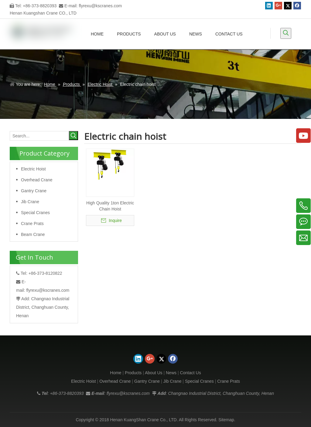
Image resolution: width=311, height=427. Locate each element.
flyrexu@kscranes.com (100, 5)
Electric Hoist (33, 168)
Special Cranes (35, 212)
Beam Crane (33, 234)
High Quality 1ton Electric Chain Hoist (110, 205)
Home (115, 372)
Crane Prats (32, 223)
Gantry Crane (33, 190)
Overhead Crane (37, 179)
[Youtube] (303, 135)
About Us (153, 372)
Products (133, 372)
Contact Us (190, 372)
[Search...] (39, 136)
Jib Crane (30, 201)
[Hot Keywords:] (285, 33)
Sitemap (226, 419)
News (171, 372)
